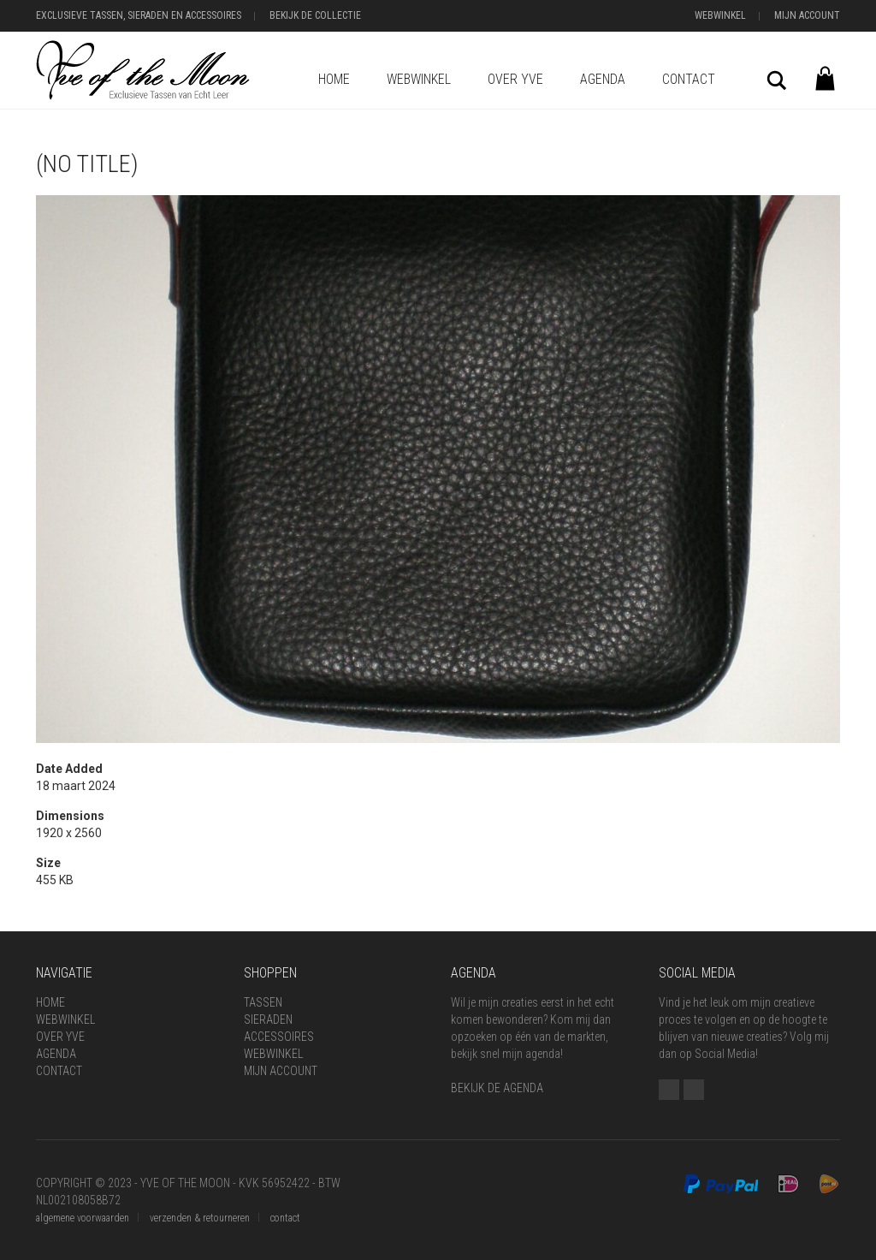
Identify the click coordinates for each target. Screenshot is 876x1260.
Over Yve (515, 79)
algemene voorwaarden (82, 1218)
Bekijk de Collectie (315, 15)
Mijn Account (807, 15)
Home (334, 79)
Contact (688, 79)
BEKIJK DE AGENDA (497, 1088)
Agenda (602, 79)
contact (285, 1218)
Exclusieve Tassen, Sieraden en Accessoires (138, 15)
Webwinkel (720, 15)
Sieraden (268, 1019)
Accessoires (279, 1036)
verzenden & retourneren (200, 1218)
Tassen (263, 1002)
